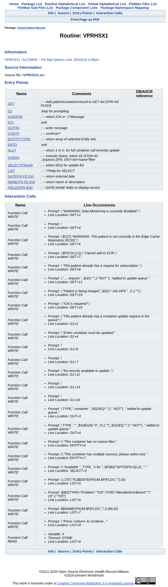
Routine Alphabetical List (65, 4)
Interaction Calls (109, 13)
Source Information (23, 67)
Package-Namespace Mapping (125, 8)
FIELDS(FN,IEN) (20, 187)
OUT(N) (13, 128)
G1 (10, 111)
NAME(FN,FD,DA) (21, 182)
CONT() (13, 133)
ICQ (11, 122)
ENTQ (12, 145)
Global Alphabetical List (107, 4)
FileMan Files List (143, 4)
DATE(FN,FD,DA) (21, 176)
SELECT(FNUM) (20, 165)
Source (63, 13)
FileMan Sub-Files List (35, 8)
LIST (11, 171)
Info (51, 13)
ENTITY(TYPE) (19, 139)
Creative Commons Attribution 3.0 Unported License (95, 583)
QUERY (14, 158)
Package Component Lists (77, 8)
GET (11, 104)
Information (16, 52)
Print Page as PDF (85, 19)
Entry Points (83, 13)
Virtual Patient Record (31, 27)
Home (14, 4)
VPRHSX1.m (33, 75)
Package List (31, 4)
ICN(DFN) (15, 117)
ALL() (12, 150)
